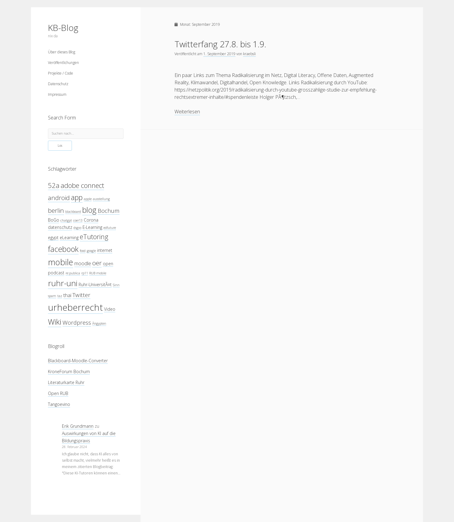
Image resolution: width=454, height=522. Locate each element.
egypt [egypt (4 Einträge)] (53, 237)
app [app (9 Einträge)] (77, 197)
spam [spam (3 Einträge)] (52, 296)
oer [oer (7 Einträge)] (97, 263)
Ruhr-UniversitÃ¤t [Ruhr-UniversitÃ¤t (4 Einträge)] (95, 284)
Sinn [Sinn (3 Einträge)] (116, 285)
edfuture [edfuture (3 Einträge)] (109, 228)
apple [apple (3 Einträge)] (88, 199)
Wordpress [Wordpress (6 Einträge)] (77, 322)
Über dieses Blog (61, 52)
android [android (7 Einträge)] (59, 197)
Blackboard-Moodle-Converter (78, 360)
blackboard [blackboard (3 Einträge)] (73, 211)
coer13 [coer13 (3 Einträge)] (78, 220)
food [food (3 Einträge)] (83, 251)
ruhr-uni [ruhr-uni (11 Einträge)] (62, 283)
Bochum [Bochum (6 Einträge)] (109, 210)
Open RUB (58, 393)
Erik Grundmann (77, 426)
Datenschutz (58, 83)
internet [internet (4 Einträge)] (104, 250)
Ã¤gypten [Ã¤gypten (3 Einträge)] (99, 323)
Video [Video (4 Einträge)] (109, 309)
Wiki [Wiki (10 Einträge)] (54, 321)
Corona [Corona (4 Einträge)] (91, 220)
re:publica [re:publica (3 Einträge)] (73, 273)
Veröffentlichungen (63, 62)
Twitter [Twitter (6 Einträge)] (81, 295)
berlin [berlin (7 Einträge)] (56, 210)
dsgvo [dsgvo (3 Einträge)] (77, 228)
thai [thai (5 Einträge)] (67, 295)
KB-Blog (63, 27)
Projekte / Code (60, 73)
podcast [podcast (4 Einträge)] (56, 273)
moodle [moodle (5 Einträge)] (82, 263)
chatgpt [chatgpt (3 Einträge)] (66, 220)
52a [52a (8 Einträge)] (53, 185)
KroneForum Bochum (69, 371)
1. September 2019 (219, 53)
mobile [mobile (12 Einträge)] (60, 262)
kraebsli (249, 53)
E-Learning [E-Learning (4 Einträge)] (92, 227)
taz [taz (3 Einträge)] (59, 296)
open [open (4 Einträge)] (108, 263)
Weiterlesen (187, 111)
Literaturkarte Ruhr (66, 382)
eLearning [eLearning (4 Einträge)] (69, 237)
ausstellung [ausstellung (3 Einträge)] (101, 199)
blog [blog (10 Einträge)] (89, 210)
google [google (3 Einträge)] (91, 251)
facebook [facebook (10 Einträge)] (63, 249)
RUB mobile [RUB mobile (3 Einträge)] (97, 273)
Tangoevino (59, 404)
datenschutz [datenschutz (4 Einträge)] (60, 227)
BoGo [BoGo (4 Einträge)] (53, 220)
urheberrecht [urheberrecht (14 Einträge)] (75, 307)
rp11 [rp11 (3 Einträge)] (84, 273)
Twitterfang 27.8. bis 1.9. (220, 44)
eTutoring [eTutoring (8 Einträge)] (94, 236)
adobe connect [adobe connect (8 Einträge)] (82, 185)
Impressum (57, 94)
